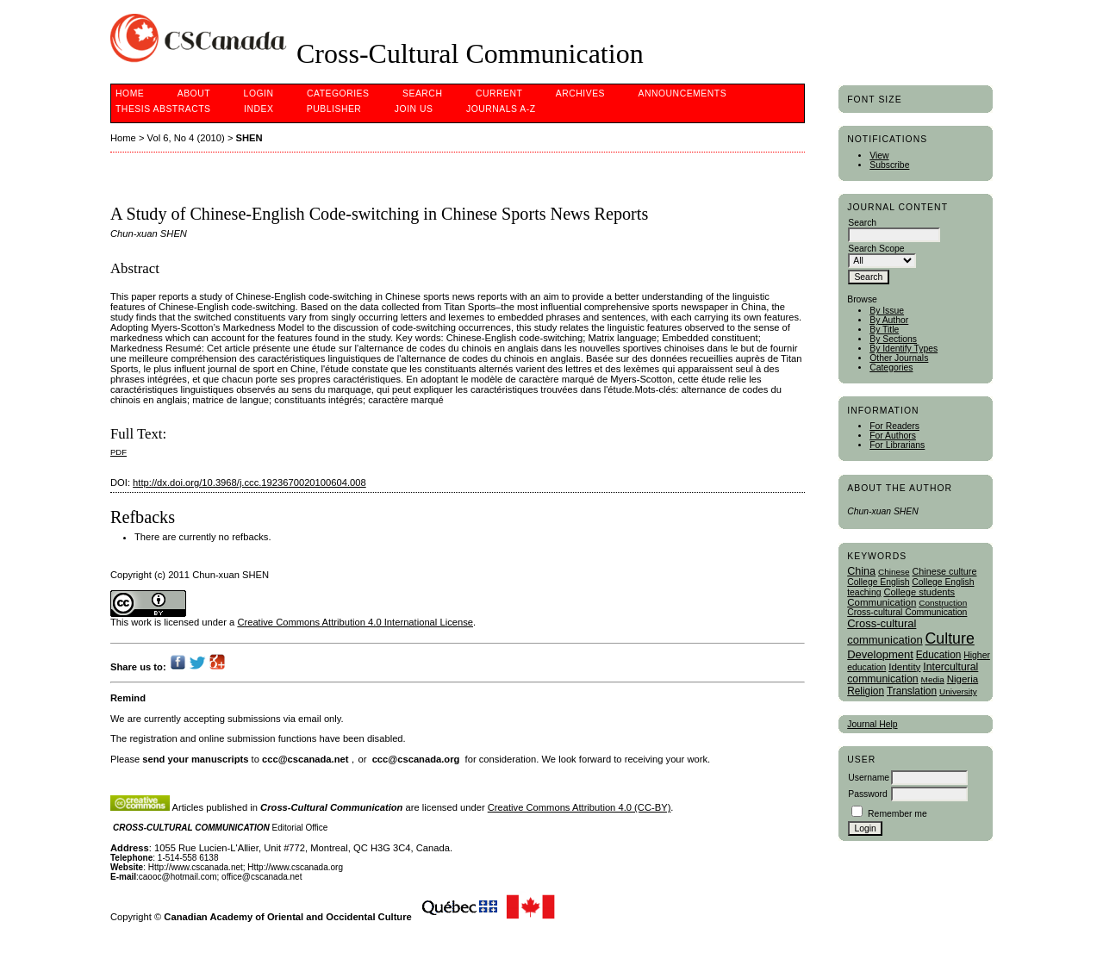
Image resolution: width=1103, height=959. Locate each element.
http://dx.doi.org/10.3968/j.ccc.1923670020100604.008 (249, 482)
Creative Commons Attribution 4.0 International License (355, 622)
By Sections (893, 339)
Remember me (897, 814)
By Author (888, 320)
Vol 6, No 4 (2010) (186, 138)
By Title (884, 329)
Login (259, 93)
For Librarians (897, 445)
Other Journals (898, 358)
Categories (891, 367)
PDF (118, 452)
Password (868, 794)
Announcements (683, 93)
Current (499, 93)
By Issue (886, 310)
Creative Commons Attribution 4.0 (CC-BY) (579, 807)
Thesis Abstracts (163, 109)
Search (422, 93)
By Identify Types (903, 348)
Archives (580, 93)
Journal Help (872, 724)
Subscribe (889, 165)
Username (868, 777)
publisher (334, 109)
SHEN (249, 138)
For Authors (892, 435)
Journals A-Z (501, 109)
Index (258, 109)
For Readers (894, 426)
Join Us (414, 109)
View (878, 155)
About (194, 93)
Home (129, 93)
